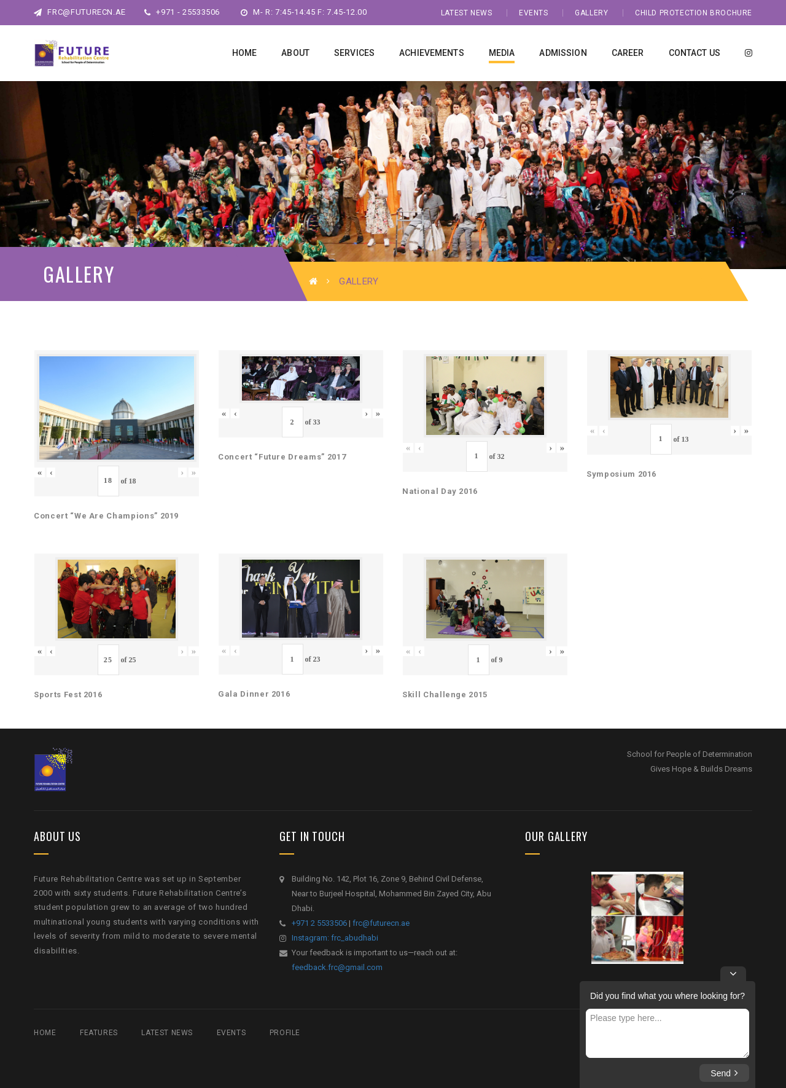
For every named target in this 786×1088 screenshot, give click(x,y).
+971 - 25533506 (182, 12)
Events (533, 13)
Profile (285, 1032)
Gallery (591, 13)
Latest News (466, 13)
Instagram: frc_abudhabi (335, 937)
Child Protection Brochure (693, 13)
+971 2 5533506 (319, 923)
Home (45, 1032)
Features (99, 1032)
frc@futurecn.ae (80, 12)
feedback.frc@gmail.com (337, 967)
